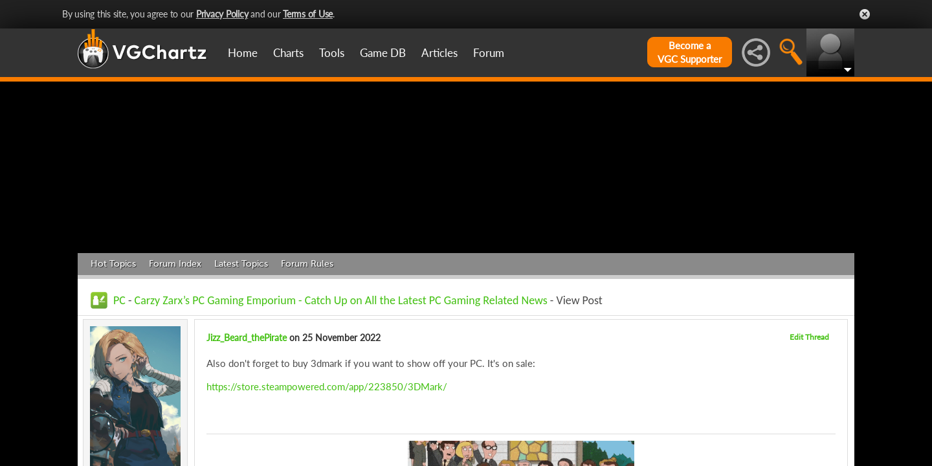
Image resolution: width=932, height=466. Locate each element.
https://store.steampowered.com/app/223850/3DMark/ (326, 386)
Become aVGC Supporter (690, 52)
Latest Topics (241, 263)
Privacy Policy (222, 13)
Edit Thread (809, 337)
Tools (331, 53)
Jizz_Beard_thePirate (246, 337)
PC (119, 300)
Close (865, 14)
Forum (488, 53)
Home (243, 53)
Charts (288, 53)
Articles (439, 53)
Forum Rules (307, 263)
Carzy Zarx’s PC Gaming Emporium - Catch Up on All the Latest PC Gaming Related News (341, 300)
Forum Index (175, 263)
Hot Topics (113, 263)
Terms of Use (308, 13)
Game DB (383, 53)
